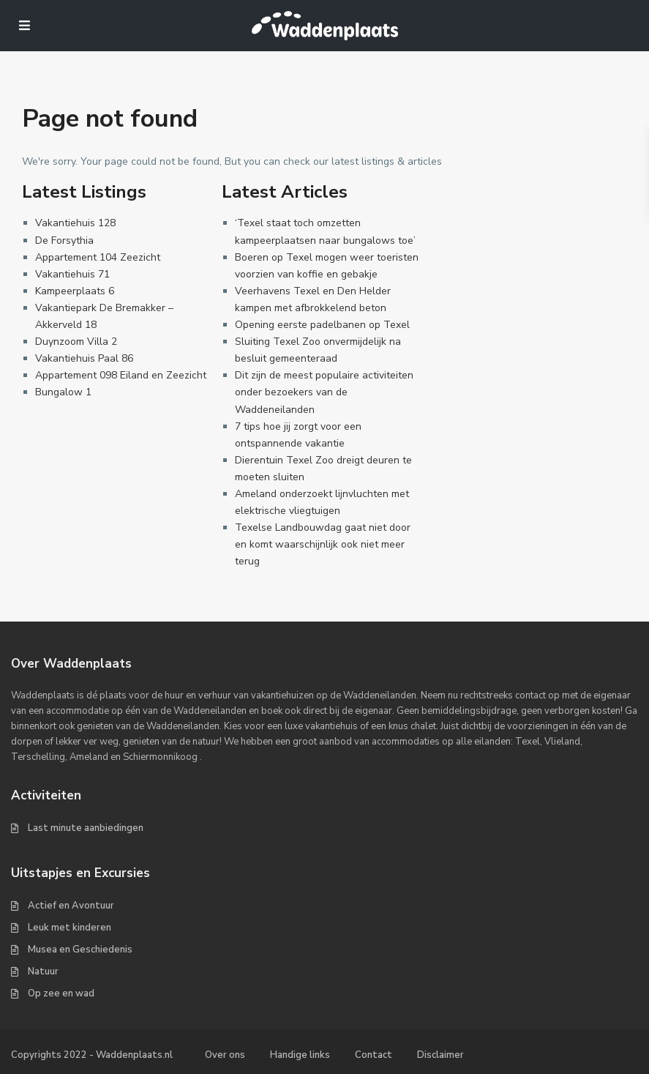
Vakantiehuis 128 (75, 223)
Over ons (225, 1055)
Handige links (300, 1055)
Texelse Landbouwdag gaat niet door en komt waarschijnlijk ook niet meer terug (322, 544)
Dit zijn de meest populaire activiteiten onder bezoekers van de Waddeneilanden (324, 392)
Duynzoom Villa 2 (76, 341)
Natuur (43, 971)
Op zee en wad (61, 993)
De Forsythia (64, 240)
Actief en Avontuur (71, 905)
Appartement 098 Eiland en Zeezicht (120, 375)
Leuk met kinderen (69, 927)
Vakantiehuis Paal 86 (84, 358)
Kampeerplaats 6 (74, 291)
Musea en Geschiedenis (80, 949)
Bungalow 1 (63, 392)
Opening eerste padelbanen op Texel (322, 325)
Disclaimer (440, 1055)
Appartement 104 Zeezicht (97, 257)
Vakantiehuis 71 (72, 274)
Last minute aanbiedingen (85, 828)
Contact (373, 1055)
